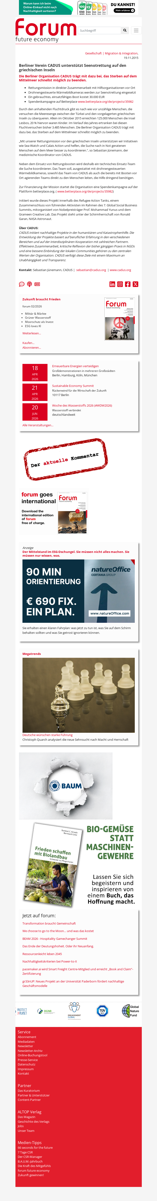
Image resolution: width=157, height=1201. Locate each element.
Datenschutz (26, 1064)
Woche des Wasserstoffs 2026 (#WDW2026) (82, 405)
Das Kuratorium (29, 1090)
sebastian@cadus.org (91, 270)
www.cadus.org (120, 270)
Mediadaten (26, 1041)
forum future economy (34, 1170)
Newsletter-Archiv (30, 1051)
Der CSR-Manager (30, 1157)
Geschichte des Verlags (33, 1121)
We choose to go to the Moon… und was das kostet (58, 931)
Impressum (26, 1069)
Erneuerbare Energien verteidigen (75, 366)
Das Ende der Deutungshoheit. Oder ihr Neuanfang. (58, 946)
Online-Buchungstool (32, 1055)
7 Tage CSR (25, 1152)
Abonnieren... (31, 347)
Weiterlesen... (31, 333)
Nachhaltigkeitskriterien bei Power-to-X (49, 961)
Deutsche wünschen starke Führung (47, 735)
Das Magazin (26, 1117)
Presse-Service (28, 1060)
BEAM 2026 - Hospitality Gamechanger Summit (54, 939)
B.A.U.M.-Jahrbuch (30, 1161)
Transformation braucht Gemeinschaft (49, 923)
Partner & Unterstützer (34, 1095)
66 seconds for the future (35, 1147)
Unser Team (26, 1131)
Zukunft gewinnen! (31, 1175)
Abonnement (27, 1037)
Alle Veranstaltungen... (37, 425)
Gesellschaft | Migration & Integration (111, 53)
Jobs (21, 1126)
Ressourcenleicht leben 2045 (42, 954)
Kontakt (23, 1073)
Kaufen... (28, 343)
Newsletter (25, 1046)
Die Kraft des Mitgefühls (34, 1166)
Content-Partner (29, 1100)
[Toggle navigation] (136, 30)
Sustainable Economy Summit (73, 386)
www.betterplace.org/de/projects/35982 (105, 101)
